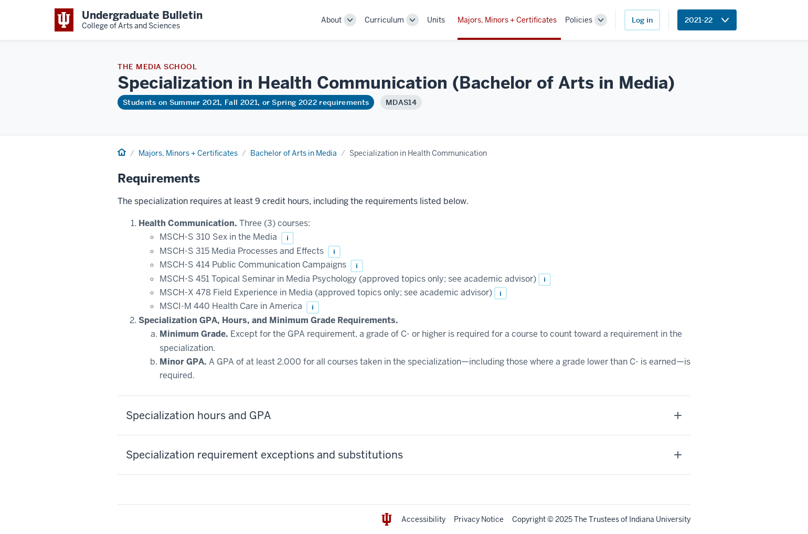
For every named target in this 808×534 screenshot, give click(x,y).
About (331, 20)
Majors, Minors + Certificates (507, 20)
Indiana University (659, 519)
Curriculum (384, 20)
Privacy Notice (479, 519)
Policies (578, 20)
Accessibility (423, 519)
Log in (642, 20)
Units (436, 20)
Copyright (529, 519)
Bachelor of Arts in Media (293, 153)
